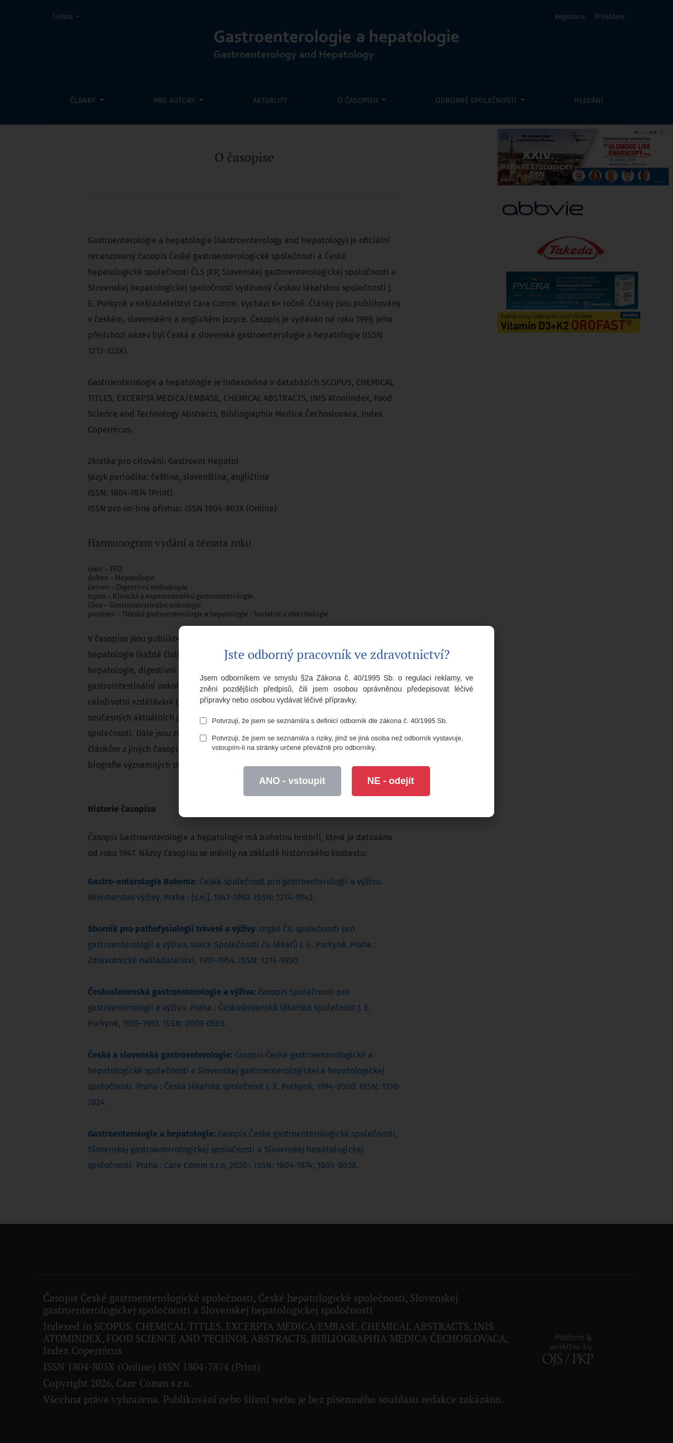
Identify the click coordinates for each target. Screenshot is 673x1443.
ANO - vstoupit (292, 781)
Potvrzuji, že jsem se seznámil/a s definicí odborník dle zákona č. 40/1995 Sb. (323, 721)
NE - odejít (391, 781)
